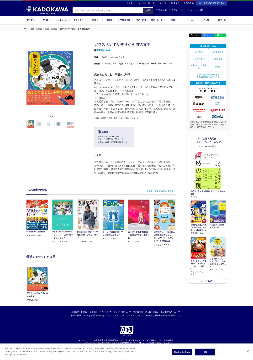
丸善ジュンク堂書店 (198, 66)
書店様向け (138, 287)
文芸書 (31, 20)
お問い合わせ (97, 290)
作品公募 (190, 3)
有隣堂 (217, 67)
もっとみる (206, 281)
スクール (222, 20)
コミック (78, 20)
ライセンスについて (122, 287)
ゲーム (190, 20)
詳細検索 (161, 10)
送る (221, 35)
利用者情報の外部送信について (168, 290)
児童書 (110, 20)
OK (205, 352)
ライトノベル (63, 20)
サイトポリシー (133, 290)
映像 (174, 20)
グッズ (206, 20)
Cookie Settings (182, 352)
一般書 (94, 20)
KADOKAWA (104, 50)
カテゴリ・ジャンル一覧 (139, 3)
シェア (209, 35)
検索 (148, 10)
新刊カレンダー (177, 10)
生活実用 (142, 20)
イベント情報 (195, 10)
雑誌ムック (158, 20)
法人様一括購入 (152, 287)
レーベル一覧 (161, 3)
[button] (76, 124)
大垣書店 (199, 52)
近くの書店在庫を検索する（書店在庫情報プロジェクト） (208, 75)
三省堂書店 (217, 59)
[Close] (247, 351)
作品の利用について (80, 290)
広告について (105, 287)
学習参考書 (126, 20)
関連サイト (176, 3)
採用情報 (93, 287)
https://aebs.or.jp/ (115, 321)
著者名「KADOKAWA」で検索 (160, 191)
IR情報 (84, 287)
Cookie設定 (147, 290)
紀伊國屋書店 (217, 52)
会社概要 (75, 287)
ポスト (196, 35)
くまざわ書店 (199, 59)
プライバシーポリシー (114, 290)
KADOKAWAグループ (170, 287)
